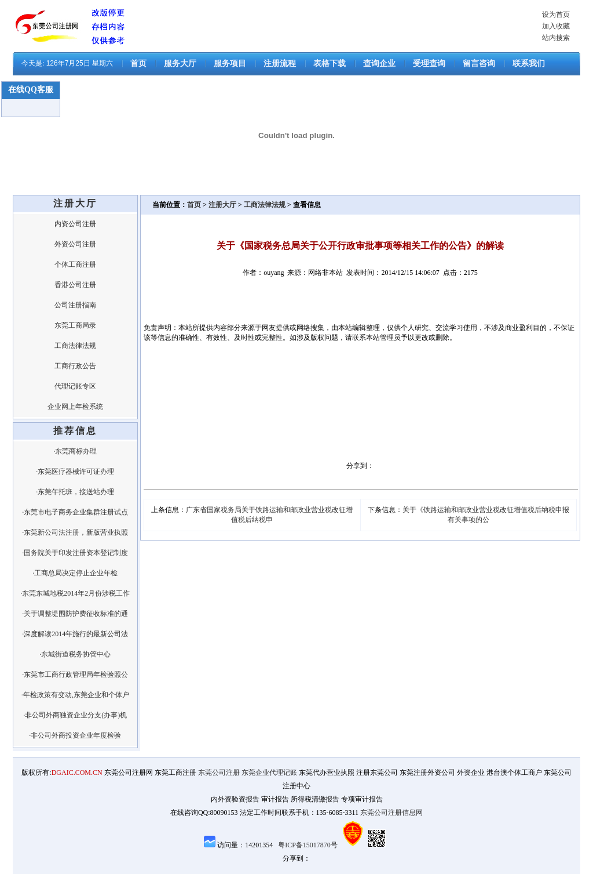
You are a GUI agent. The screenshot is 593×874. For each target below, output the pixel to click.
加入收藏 (556, 26)
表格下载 (329, 63)
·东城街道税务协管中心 (75, 654)
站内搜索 (556, 38)
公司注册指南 (75, 305)
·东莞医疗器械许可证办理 (75, 471)
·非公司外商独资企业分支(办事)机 (75, 715)
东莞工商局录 (75, 325)
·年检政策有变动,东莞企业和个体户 (75, 695)
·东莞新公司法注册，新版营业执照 (75, 532)
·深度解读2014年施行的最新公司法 (75, 634)
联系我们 (529, 63)
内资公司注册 (75, 224)
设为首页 (556, 14)
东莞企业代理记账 (269, 772)
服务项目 (230, 63)
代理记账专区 (75, 386)
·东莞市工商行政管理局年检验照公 (75, 674)
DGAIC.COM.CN (77, 772)
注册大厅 (222, 205)
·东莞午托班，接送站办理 (75, 492)
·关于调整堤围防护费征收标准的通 (75, 614)
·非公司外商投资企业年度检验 (75, 735)
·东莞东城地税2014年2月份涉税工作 (75, 593)
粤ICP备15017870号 (308, 845)
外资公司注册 (75, 244)
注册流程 (279, 63)
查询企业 (379, 63)
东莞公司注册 (219, 772)
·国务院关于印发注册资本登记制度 (75, 553)
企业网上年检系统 (75, 406)
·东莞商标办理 (75, 451)
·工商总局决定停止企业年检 (75, 573)
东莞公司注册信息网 (391, 812)
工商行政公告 (75, 366)
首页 (138, 63)
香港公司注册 (75, 285)
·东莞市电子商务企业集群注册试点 (75, 512)
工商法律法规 (75, 346)
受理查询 (429, 63)
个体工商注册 (75, 264)
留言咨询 (479, 63)
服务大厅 (180, 63)
